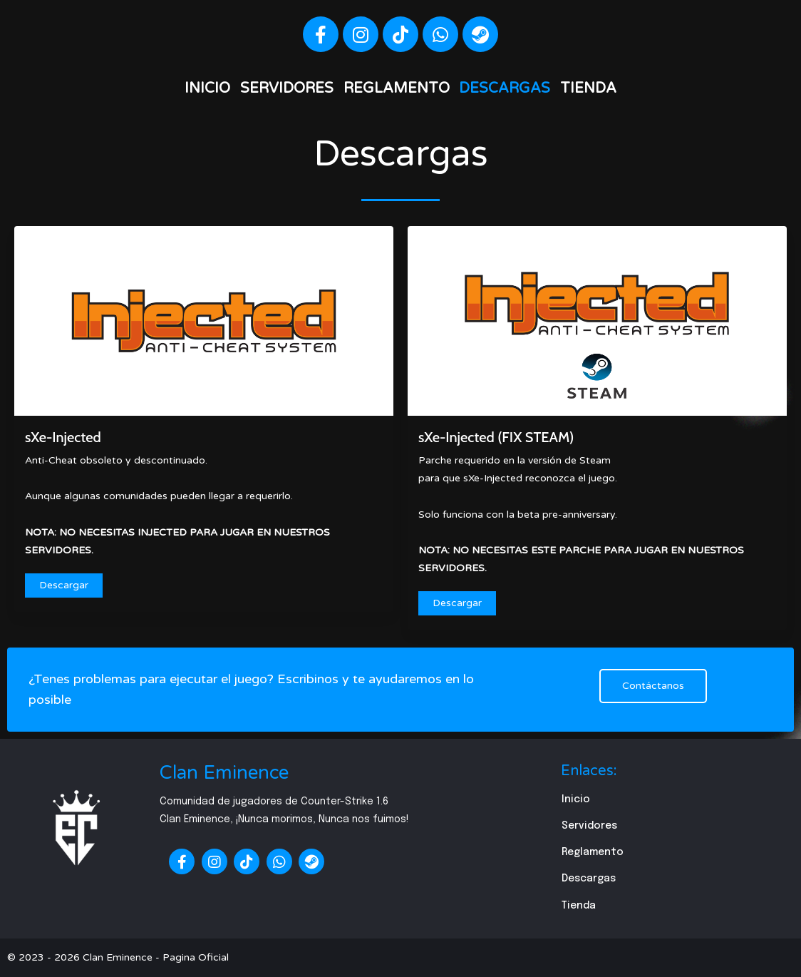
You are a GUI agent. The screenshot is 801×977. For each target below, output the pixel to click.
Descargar (63, 585)
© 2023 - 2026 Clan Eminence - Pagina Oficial (118, 957)
